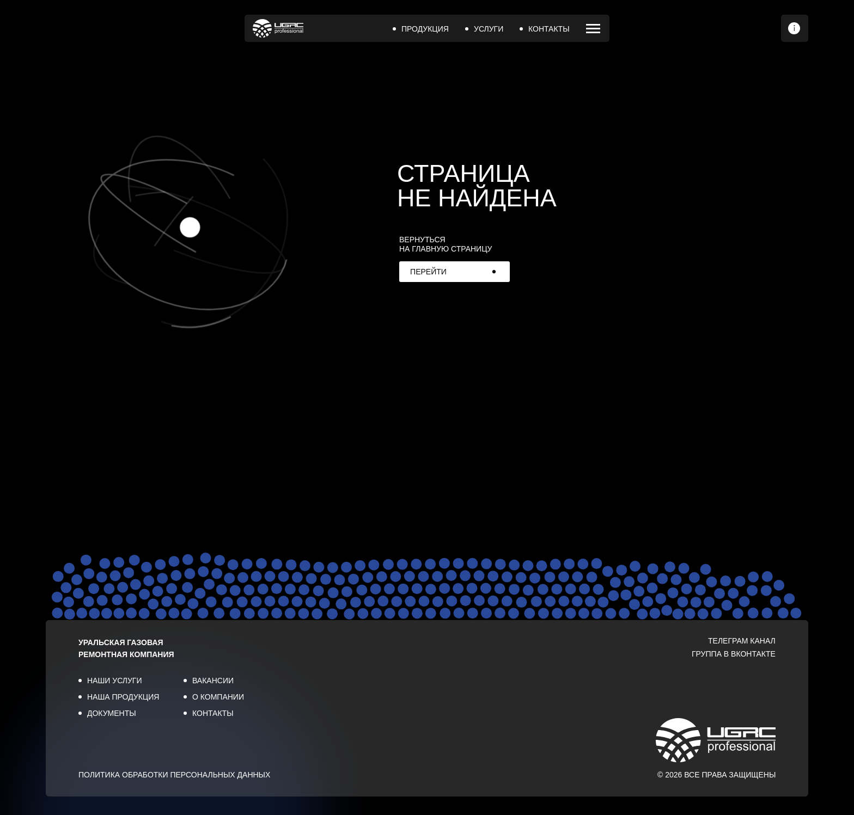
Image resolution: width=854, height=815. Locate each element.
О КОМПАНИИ (218, 697)
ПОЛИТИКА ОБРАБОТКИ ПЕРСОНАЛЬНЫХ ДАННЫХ (174, 774)
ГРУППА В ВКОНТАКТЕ (734, 653)
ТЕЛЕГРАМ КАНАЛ (742, 640)
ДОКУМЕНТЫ (111, 713)
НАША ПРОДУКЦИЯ (123, 697)
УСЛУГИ (488, 28)
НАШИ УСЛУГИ (114, 680)
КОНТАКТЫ (549, 28)
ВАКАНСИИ (213, 680)
